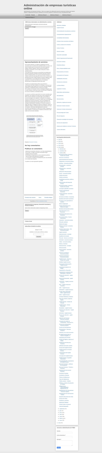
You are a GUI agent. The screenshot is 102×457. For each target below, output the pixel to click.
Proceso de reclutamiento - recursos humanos (65, 325)
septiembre (62, 408)
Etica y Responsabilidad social (63, 68)
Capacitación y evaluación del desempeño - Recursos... (65, 273)
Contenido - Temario (30, 14)
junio (61, 412)
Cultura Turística (60, 48)
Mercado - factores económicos (66, 238)
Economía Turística (33, 142)
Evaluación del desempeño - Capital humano (65, 264)
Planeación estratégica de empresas (65, 119)
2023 (59, 141)
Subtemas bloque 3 (66, 14)
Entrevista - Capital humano (65, 313)
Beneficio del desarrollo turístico (66, 208)
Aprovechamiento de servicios (66, 159)
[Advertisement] (4, 426)
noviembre (62, 150)
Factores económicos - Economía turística (64, 256)
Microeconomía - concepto (65, 245)
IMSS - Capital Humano (64, 294)
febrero (61, 418)
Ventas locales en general (65, 404)
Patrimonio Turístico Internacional (64, 109)
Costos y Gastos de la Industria (64, 44)
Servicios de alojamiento (62, 122)
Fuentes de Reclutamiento (65, 327)
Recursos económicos (64, 157)
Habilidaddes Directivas (62, 78)
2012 (59, 422)
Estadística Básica (61, 65)
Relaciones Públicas (63, 402)
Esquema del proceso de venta (66, 396)
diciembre (62, 149)
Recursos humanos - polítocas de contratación (66, 364)
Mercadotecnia (60, 95)
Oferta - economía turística (65, 241)
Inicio (40, 197)
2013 (59, 147)
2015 (59, 143)
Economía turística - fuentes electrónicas (65, 217)
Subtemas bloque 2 (54, 14)
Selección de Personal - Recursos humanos (64, 319)
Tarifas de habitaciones (64, 377)
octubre (61, 152)
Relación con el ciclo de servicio (66, 332)
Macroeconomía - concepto (65, 234)
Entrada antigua (48, 197)
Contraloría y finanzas (64, 375)
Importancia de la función (64, 337)
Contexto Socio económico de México (65, 41)
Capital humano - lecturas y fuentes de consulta (65, 259)
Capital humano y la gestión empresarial (65, 358)
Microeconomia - (63, 247)
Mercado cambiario (63, 222)
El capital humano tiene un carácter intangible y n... (65, 335)
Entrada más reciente (30, 197)
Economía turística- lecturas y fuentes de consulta (65, 155)
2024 (59, 139)
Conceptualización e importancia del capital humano (66, 361)
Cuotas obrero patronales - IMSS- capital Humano (65, 292)
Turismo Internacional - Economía (64, 191)
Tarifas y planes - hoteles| (65, 381)
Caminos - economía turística (65, 163)
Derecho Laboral (60, 51)
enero (61, 420)
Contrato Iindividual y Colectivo (66, 296)
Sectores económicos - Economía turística (64, 253)
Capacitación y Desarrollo (65, 270)
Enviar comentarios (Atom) (41, 201)
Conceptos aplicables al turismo (66, 188)
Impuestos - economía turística (66, 220)
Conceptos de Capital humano (66, 355)
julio (61, 410)
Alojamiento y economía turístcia (66, 161)
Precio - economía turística (65, 173)
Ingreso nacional (63, 232)
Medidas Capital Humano (64, 262)
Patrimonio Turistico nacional (63, 105)
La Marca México (60, 85)
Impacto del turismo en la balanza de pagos (64, 206)
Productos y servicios (64, 400)
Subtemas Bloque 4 (30, 17)
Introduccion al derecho (62, 82)
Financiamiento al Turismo (62, 71)
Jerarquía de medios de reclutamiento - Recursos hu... (66, 322)
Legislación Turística (61, 88)
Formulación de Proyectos (62, 75)
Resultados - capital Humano (65, 308)
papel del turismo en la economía (64, 211)
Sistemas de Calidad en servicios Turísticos (66, 126)
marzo (61, 416)
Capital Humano (60, 27)
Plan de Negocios (61, 116)
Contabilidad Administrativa (63, 37)
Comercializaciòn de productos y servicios (66, 31)
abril (61, 414)
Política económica (63, 177)
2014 (59, 145)
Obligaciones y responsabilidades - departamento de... (64, 387)
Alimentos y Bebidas (61, 25)
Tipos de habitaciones (64, 379)
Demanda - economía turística (66, 239)
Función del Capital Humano (65, 347)
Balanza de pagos (63, 224)
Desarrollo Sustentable (62, 54)
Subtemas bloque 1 (42, 14)
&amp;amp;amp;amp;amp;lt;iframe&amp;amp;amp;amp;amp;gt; (41, 32)
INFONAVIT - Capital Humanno (66, 289)
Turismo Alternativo (61, 129)
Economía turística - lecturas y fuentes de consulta (66, 186)
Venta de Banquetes (63, 406)
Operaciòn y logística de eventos (64, 102)
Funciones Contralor (63, 373)
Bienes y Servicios (63, 243)
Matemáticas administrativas (63, 92)
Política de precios (63, 175)
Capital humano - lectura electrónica (64, 305)
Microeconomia (60, 99)
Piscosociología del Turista (63, 112)
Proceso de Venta (63, 398)
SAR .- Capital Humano (64, 287)
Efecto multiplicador (63, 203)
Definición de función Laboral (65, 345)
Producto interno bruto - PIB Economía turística (65, 229)
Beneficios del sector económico (66, 198)
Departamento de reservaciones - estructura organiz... (66, 391)
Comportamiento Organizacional (64, 34)
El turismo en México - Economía (66, 196)
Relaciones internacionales (65, 171)
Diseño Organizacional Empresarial (64, 58)
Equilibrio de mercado (64, 236)
